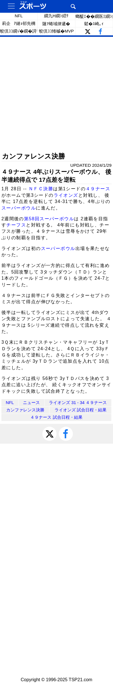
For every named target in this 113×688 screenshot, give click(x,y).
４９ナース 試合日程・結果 (56, 417)
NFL (19, 15)
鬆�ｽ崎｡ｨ (94, 23)
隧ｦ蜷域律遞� (56, 23)
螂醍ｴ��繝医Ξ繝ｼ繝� (94, 16)
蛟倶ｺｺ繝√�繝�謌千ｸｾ (19, 31)
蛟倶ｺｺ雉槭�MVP (56, 31)
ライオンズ (66, 195)
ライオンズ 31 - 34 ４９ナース (78, 402)
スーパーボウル (18, 208)
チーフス (16, 225)
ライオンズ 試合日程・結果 (81, 409)
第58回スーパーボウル (49, 218)
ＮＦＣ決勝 (41, 188)
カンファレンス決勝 (25, 409)
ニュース (31, 402)
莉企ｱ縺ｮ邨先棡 (18, 23)
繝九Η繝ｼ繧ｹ (56, 15)
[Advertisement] (56, 94)
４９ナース (98, 188)
